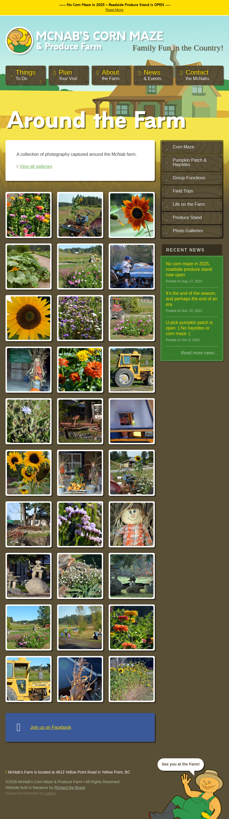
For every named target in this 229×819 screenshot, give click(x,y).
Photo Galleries (184, 231)
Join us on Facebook (50, 727)
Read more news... (199, 352)
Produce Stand (184, 218)
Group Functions (185, 178)
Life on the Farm (185, 204)
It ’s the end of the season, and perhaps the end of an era (191, 299)
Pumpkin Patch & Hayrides (186, 162)
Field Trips (179, 191)
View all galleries (35, 166)
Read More (114, 10)
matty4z (50, 793)
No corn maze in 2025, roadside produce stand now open (189, 269)
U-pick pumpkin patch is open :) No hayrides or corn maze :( (189, 328)
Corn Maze (180, 147)
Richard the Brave (69, 787)
